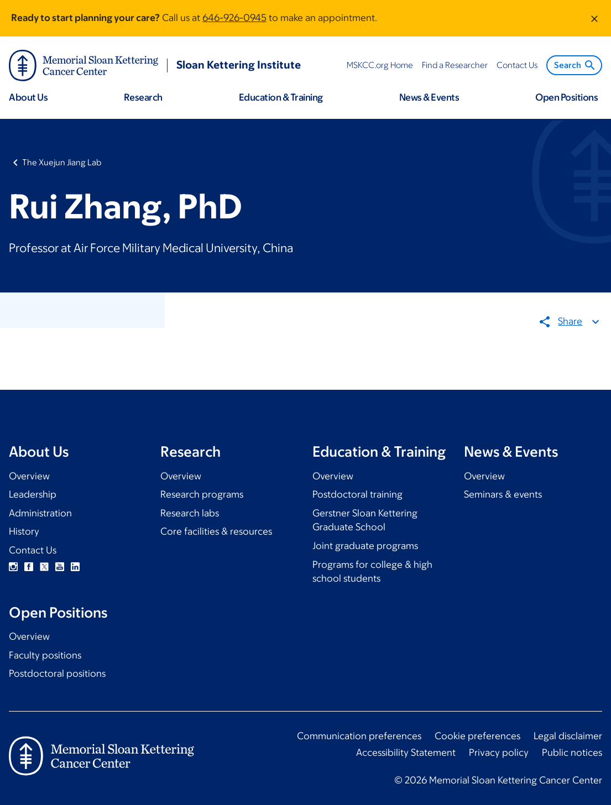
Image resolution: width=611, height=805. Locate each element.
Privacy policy (499, 752)
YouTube (59, 566)
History (24, 531)
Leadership (32, 494)
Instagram (13, 566)
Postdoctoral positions (57, 673)
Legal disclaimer (568, 735)
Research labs (189, 513)
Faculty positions (45, 655)
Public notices (572, 752)
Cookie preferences (477, 735)
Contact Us (32, 550)
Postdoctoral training (357, 494)
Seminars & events (503, 494)
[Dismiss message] (594, 18)
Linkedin (75, 566)
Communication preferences (359, 735)
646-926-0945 (234, 17)
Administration (40, 513)
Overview (29, 476)
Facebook (28, 566)
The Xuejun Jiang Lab (61, 162)
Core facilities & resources (216, 531)
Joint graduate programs (365, 545)
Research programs (201, 494)
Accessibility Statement (406, 752)
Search (575, 65)
